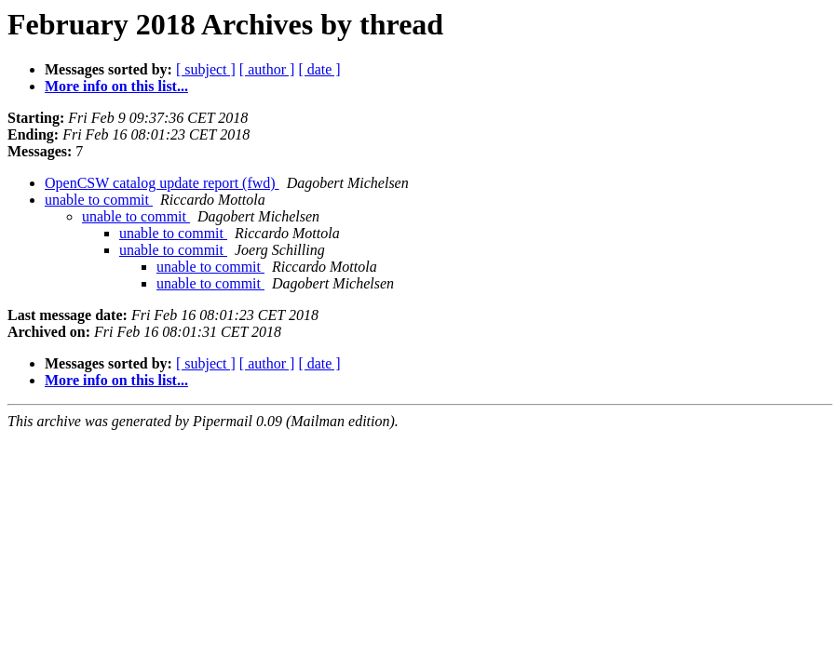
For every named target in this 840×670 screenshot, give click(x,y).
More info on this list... (116, 86)
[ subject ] (206, 69)
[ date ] (319, 69)
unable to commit (99, 200)
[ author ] (267, 69)
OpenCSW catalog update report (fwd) (162, 183)
